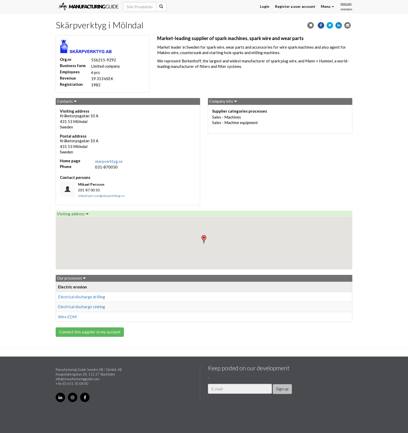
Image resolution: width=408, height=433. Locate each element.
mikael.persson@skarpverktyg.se (101, 196)
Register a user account (295, 6)
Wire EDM (67, 316)
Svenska (346, 9)
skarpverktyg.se (109, 161)
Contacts (67, 101)
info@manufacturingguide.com (77, 379)
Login (264, 6)
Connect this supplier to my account (89, 331)
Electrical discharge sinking (81, 306)
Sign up (282, 388)
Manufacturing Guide (88, 6)
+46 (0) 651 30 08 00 (72, 384)
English (346, 3)
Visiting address (73, 213)
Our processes (71, 278)
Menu (327, 6)
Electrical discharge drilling (81, 296)
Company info (223, 101)
